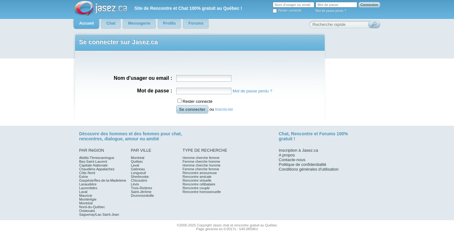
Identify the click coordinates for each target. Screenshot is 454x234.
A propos (287, 155)
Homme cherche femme (201, 158)
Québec (137, 161)
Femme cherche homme (201, 161)
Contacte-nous (292, 159)
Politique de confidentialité (302, 164)
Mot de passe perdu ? (331, 11)
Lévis (135, 184)
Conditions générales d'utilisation (309, 169)
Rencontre (302, 133)
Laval (83, 192)
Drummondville (142, 195)
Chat (283, 133)
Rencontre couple (196, 188)
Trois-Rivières (141, 188)
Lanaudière (87, 184)
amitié (152, 138)
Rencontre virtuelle (197, 180)
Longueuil (138, 173)
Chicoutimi (139, 180)
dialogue (113, 138)
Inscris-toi (224, 109)
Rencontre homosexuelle (202, 192)
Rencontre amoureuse (200, 173)
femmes (151, 133)
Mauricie (85, 195)
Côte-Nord (87, 173)
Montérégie (87, 199)
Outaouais (87, 211)
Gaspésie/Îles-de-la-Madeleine (102, 180)
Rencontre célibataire (199, 184)
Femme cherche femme (201, 169)
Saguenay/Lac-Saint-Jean (99, 214)
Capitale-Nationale (93, 165)
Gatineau (138, 169)
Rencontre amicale (197, 176)
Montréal (86, 203)
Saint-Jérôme (141, 192)
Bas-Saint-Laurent (93, 161)
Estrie (83, 176)
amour (131, 138)
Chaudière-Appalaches (96, 169)
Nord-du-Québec (92, 207)
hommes (118, 133)
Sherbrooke (140, 176)
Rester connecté (289, 10)
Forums (327, 133)
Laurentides (88, 188)
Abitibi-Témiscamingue (96, 158)
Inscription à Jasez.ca (298, 150)
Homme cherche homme (201, 165)
